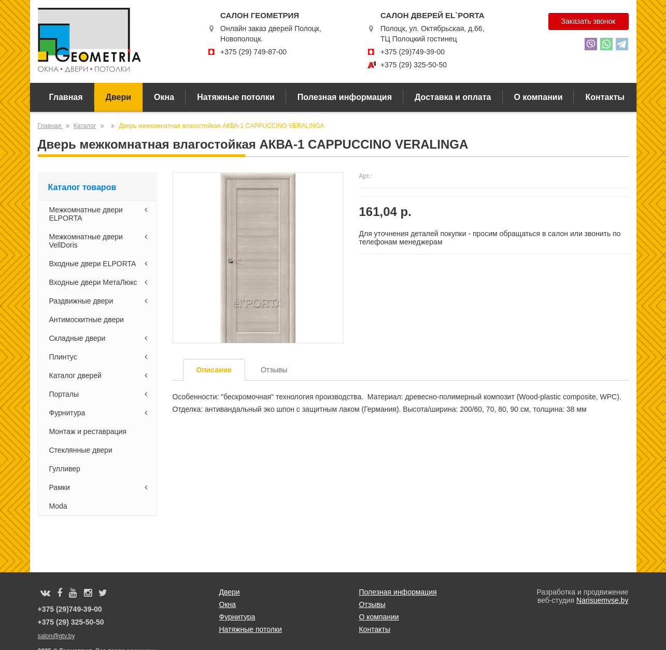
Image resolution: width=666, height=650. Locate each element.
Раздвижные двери (100, 301)
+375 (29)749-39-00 (412, 52)
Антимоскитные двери (86, 319)
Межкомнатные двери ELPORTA (100, 214)
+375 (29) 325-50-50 (413, 65)
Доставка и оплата (453, 97)
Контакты (604, 97)
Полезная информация (344, 97)
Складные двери (100, 338)
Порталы (100, 394)
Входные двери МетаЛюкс (100, 282)
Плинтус (100, 357)
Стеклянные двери (80, 450)
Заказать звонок (588, 21)
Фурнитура (100, 413)
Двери (119, 97)
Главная (66, 97)
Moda (58, 506)
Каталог (85, 125)
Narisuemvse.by (602, 600)
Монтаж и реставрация (87, 431)
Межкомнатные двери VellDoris (100, 241)
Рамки (100, 487)
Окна (164, 97)
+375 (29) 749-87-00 (253, 52)
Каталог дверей (100, 375)
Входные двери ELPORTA (100, 263)
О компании (538, 97)
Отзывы (372, 604)
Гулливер (64, 469)
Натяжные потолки (236, 97)
